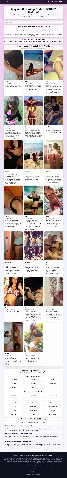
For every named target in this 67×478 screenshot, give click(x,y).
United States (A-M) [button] (46, 1)
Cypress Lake (14, 395)
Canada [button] (37, 1)
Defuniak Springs (53, 406)
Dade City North (53, 395)
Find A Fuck (56, 465)
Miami (52, 379)
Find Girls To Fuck (30, 468)
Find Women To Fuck (31, 465)
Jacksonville (33, 379)
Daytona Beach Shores (33, 402)
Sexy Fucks (7, 2)
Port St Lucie (53, 383)
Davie (52, 399)
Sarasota (14, 387)
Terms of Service (33, 471)
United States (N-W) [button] (57, 1)
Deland (14, 410)
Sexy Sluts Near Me (42, 465)
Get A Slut (50, 465)
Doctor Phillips (52, 414)
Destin (33, 414)
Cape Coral (14, 379)
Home (6, 22)
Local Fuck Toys (11, 465)
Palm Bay (33, 383)
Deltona (53, 410)
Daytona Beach (14, 402)
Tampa (33, 387)
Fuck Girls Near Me (20, 465)
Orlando (14, 383)
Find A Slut (38, 468)
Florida (10, 22)
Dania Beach (14, 399)
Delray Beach (33, 410)
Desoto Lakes (14, 414)
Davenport (33, 399)
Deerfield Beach (33, 406)
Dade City (33, 395)
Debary (14, 406)
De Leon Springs (53, 402)
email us (25, 462)
